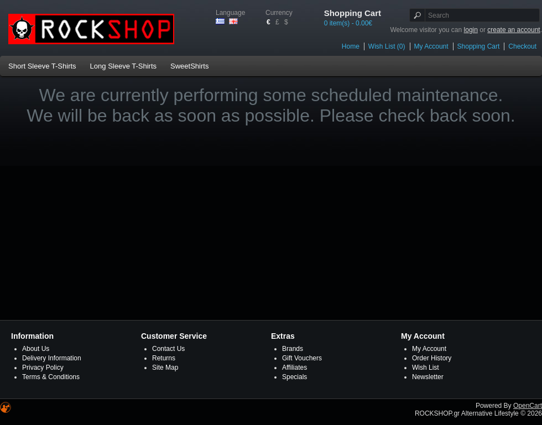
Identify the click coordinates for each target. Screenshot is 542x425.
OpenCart (527, 406)
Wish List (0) (386, 46)
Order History (431, 358)
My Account (431, 46)
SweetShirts (189, 66)
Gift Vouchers (302, 358)
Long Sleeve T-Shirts (123, 66)
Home (350, 46)
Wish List (425, 367)
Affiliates (294, 367)
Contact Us (168, 349)
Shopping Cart (478, 46)
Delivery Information (51, 358)
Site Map (165, 367)
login (471, 30)
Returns (163, 358)
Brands (292, 349)
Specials (294, 377)
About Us (35, 349)
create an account (513, 30)
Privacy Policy (43, 367)
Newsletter (428, 377)
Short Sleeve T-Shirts (42, 66)
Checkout (522, 46)
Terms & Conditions (51, 377)
